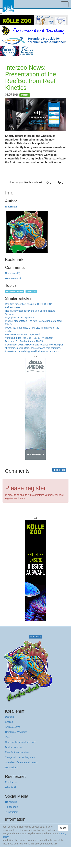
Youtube (11, 801)
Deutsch (9, 716)
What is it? (10, 787)
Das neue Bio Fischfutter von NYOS (24, 341)
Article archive (12, 727)
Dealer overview (13, 747)
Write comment (13, 278)
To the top (59, 470)
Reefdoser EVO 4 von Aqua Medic (23, 334)
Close (63, 828)
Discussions (11, 767)
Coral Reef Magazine (16, 732)
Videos (8, 737)
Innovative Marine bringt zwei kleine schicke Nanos (32, 351)
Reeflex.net (11, 782)
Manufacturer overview (17, 752)
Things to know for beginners (20, 757)
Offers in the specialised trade (20, 742)
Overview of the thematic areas (21, 762)
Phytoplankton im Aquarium (19, 317)
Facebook (11, 807)
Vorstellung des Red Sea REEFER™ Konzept (29, 338)
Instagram (11, 812)
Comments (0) (12, 273)
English (9, 722)
